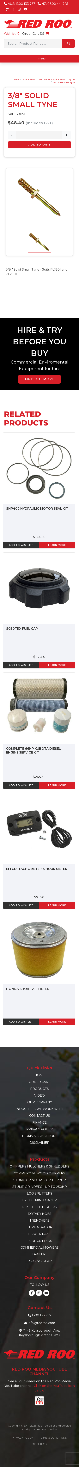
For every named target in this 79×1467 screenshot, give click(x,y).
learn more (57, 545)
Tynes (72, 79)
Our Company (39, 1102)
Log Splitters (39, 1193)
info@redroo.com (41, 1323)
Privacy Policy (39, 1129)
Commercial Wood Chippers (39, 1173)
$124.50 (39, 537)
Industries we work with (39, 1109)
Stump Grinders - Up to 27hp (39, 1180)
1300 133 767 (41, 1315)
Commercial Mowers (40, 1247)
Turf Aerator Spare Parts (52, 79)
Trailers (39, 1254)
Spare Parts (29, 79)
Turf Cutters (39, 1241)
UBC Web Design (46, 1429)
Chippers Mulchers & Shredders (39, 1166)
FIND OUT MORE (39, 379)
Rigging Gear (39, 1261)
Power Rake (39, 1234)
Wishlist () (12, 33)
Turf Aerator (39, 1227)
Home (16, 79)
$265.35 (39, 777)
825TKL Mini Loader (39, 1200)
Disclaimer (39, 1142)
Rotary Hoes (39, 1214)
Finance (39, 1122)
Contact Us (39, 1115)
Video (39, 1095)
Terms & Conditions (39, 1136)
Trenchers (39, 1220)
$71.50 (39, 897)
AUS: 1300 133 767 (19, 4)
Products (39, 1089)
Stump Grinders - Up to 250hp (39, 1187)
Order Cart (39, 1082)
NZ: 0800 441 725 (53, 4)
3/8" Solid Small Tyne (64, 82)
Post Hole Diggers (39, 1207)
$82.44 (39, 657)
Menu (39, 58)
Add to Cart (39, 144)
